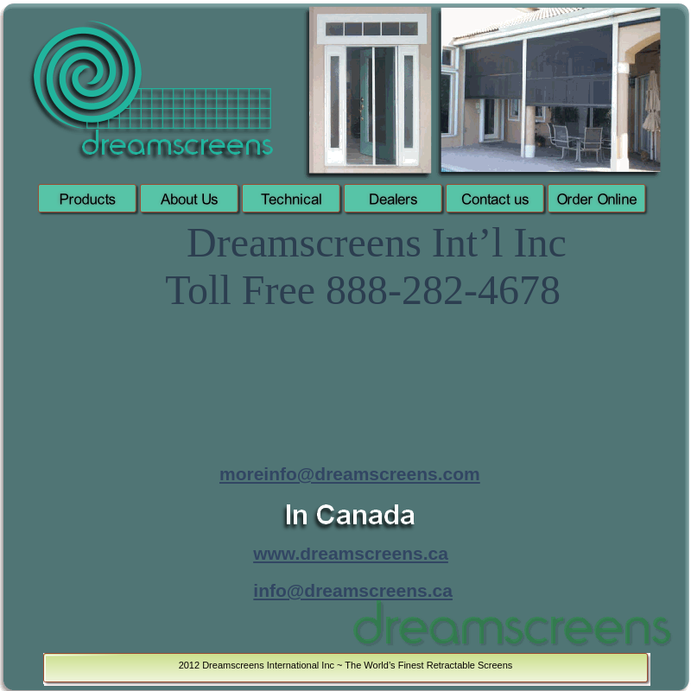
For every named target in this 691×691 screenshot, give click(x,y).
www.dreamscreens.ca (350, 553)
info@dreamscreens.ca (353, 590)
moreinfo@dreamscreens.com (349, 474)
